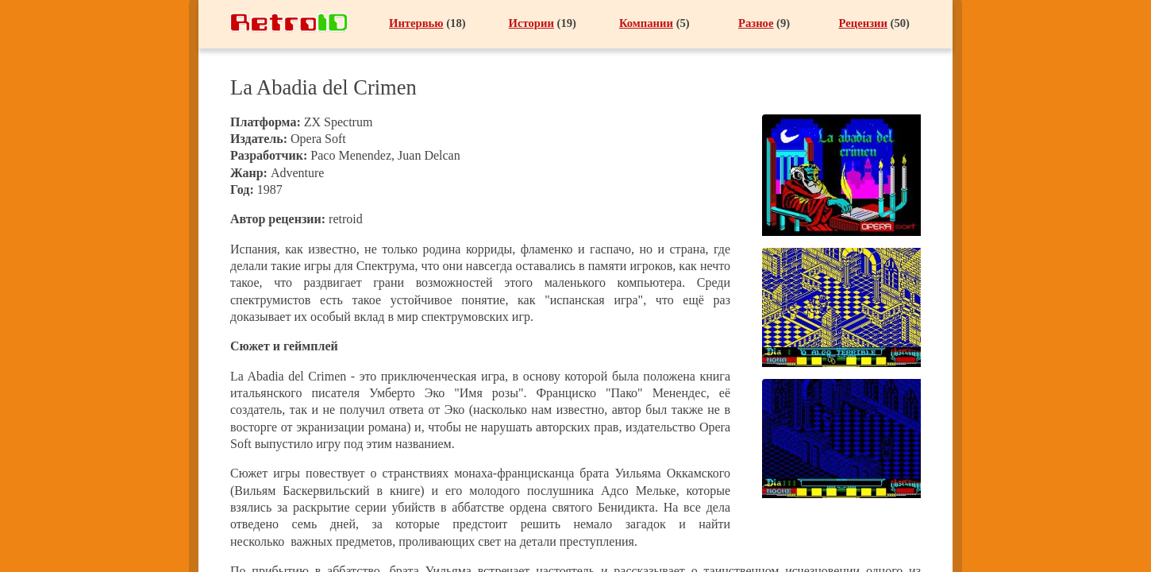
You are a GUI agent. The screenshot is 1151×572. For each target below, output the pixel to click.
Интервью (416, 23)
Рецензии (862, 23)
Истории (531, 23)
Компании (646, 23)
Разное (755, 23)
